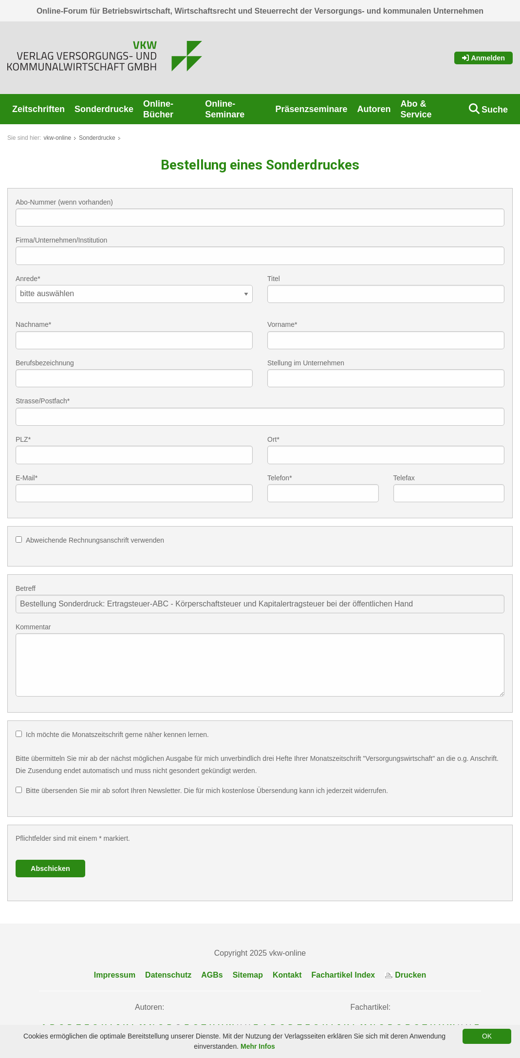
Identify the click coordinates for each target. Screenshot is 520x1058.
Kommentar (33, 627)
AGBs (212, 975)
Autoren (373, 109)
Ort (273, 439)
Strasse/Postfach (43, 401)
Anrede (28, 279)
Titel (273, 279)
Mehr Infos (258, 1046)
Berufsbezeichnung (45, 363)
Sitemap (248, 975)
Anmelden (483, 58)
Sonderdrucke (103, 109)
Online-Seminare (224, 109)
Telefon (279, 478)
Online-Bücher (158, 109)
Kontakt (287, 975)
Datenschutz (168, 975)
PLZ (23, 439)
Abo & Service (415, 109)
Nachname (33, 324)
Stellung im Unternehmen (305, 363)
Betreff (26, 588)
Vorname (282, 324)
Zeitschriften (38, 109)
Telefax (404, 478)
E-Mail (26, 478)
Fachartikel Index (343, 975)
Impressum (114, 975)
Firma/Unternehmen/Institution (61, 240)
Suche (495, 109)
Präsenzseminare (311, 109)
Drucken (405, 975)
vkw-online (57, 137)
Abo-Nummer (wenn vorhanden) (64, 202)
